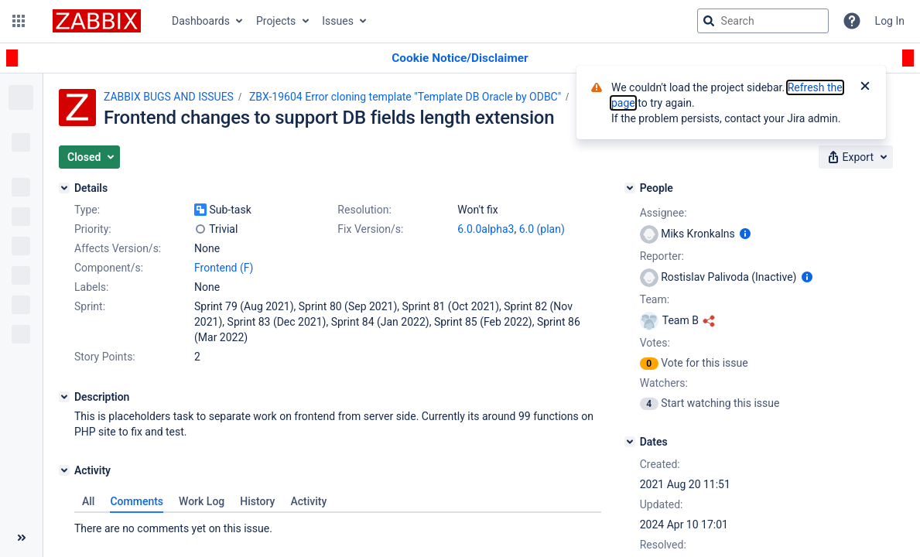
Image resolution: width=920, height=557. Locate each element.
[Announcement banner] (460, 58)
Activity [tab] (308, 501)
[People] (629, 188)
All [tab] (88, 501)
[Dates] (629, 441)
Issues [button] (338, 21)
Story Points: (104, 356)
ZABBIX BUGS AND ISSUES (169, 97)
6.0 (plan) (542, 229)
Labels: (91, 287)
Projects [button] (276, 21)
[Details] (64, 188)
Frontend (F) (223, 267)
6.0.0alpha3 (485, 229)
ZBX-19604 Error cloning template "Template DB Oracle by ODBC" (405, 97)
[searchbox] (763, 21)
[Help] (852, 21)
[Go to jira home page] (97, 20)
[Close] (865, 87)
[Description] (64, 396)
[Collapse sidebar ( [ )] (21, 537)
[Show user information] (745, 233)
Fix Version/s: (370, 229)
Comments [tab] (136, 501)
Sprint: (89, 306)
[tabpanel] (337, 524)
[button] (18, 20)
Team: (654, 299)
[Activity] (64, 470)
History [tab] (257, 501)
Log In (890, 21)
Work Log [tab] (201, 501)
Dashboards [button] (201, 21)
